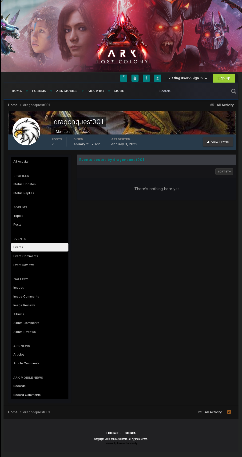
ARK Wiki (96, 90)
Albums (18, 314)
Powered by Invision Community (121, 443)
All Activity (20, 161)
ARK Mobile (67, 90)
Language (114, 433)
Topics (18, 216)
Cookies (130, 433)
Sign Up (224, 78)
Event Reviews (24, 265)
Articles (18, 354)
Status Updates (24, 184)
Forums (39, 90)
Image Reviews (24, 305)
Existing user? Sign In (187, 78)
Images (18, 287)
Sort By (224, 171)
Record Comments (27, 395)
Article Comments (26, 363)
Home (17, 90)
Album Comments (26, 323)
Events (18, 247)
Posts (17, 224)
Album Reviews (24, 332)
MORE (119, 90)
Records (19, 386)
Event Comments (25, 256)
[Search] (177, 91)
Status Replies (23, 193)
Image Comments (26, 296)
